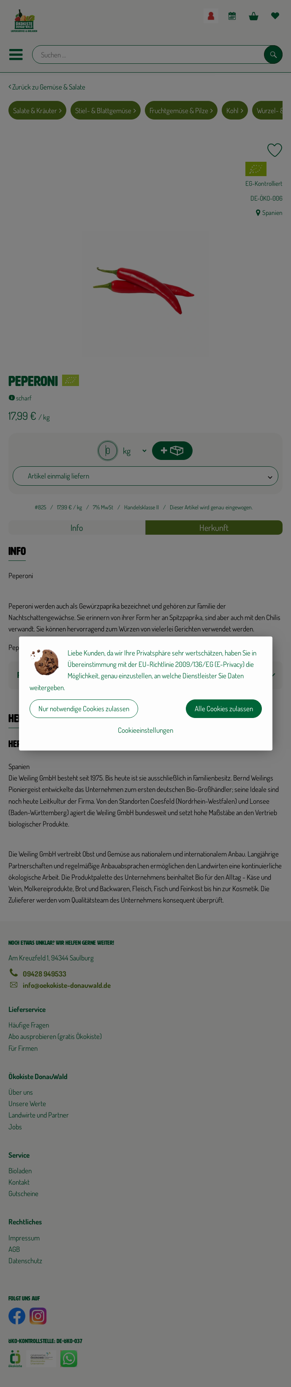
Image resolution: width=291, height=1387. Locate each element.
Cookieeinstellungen (145, 730)
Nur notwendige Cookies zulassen (83, 708)
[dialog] (145, 693)
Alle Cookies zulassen (224, 708)
